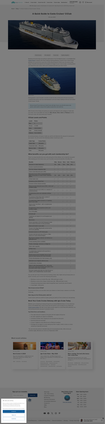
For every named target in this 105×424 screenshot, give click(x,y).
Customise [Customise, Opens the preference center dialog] (13, 418)
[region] (13, 411)
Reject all (14, 415)
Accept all (14, 411)
